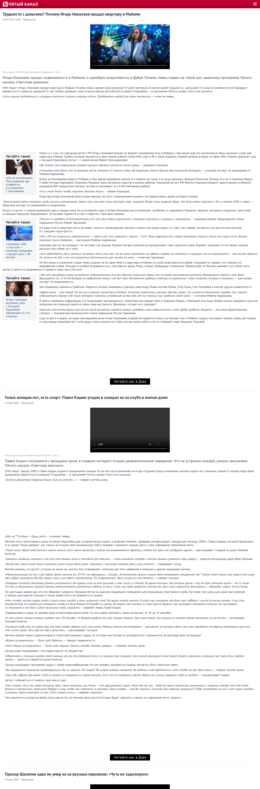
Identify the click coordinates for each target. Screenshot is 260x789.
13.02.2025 (8, 19)
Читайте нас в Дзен (130, 381)
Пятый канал (29, 19)
